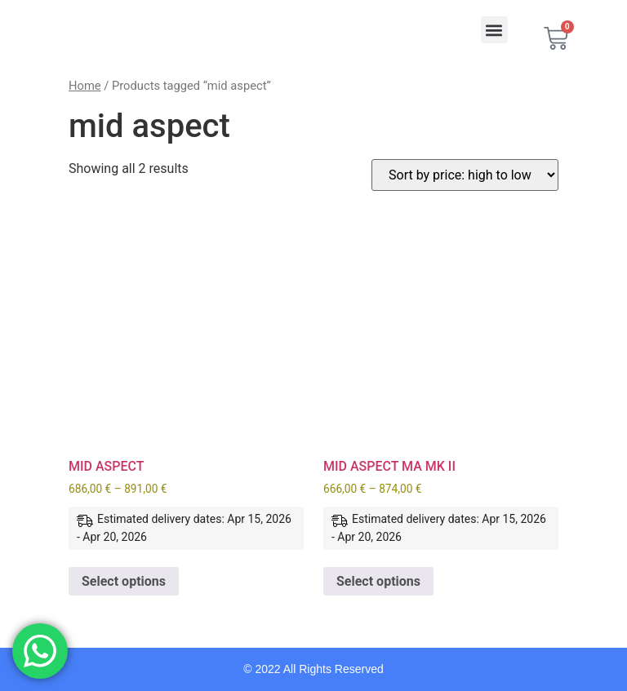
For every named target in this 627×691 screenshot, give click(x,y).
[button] (494, 29)
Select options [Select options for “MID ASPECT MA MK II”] (378, 581)
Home (85, 85)
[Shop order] (464, 175)
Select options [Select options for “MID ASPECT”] (124, 581)
